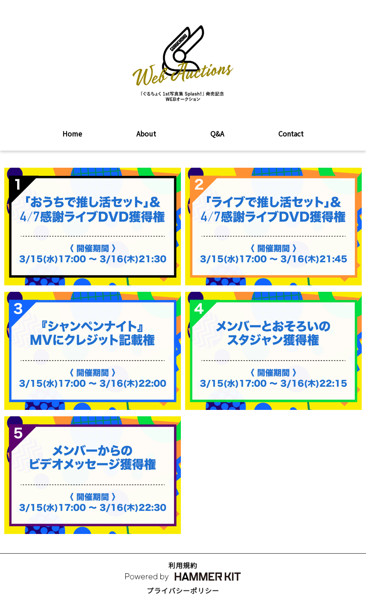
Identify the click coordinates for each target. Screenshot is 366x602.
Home (72, 133)
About (146, 133)
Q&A (217, 133)
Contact (291, 133)
